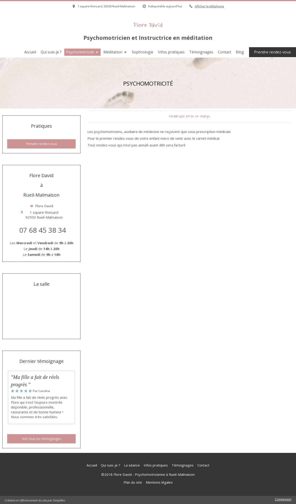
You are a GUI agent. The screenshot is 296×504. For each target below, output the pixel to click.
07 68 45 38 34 (42, 230)
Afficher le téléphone (209, 6)
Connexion (283, 499)
